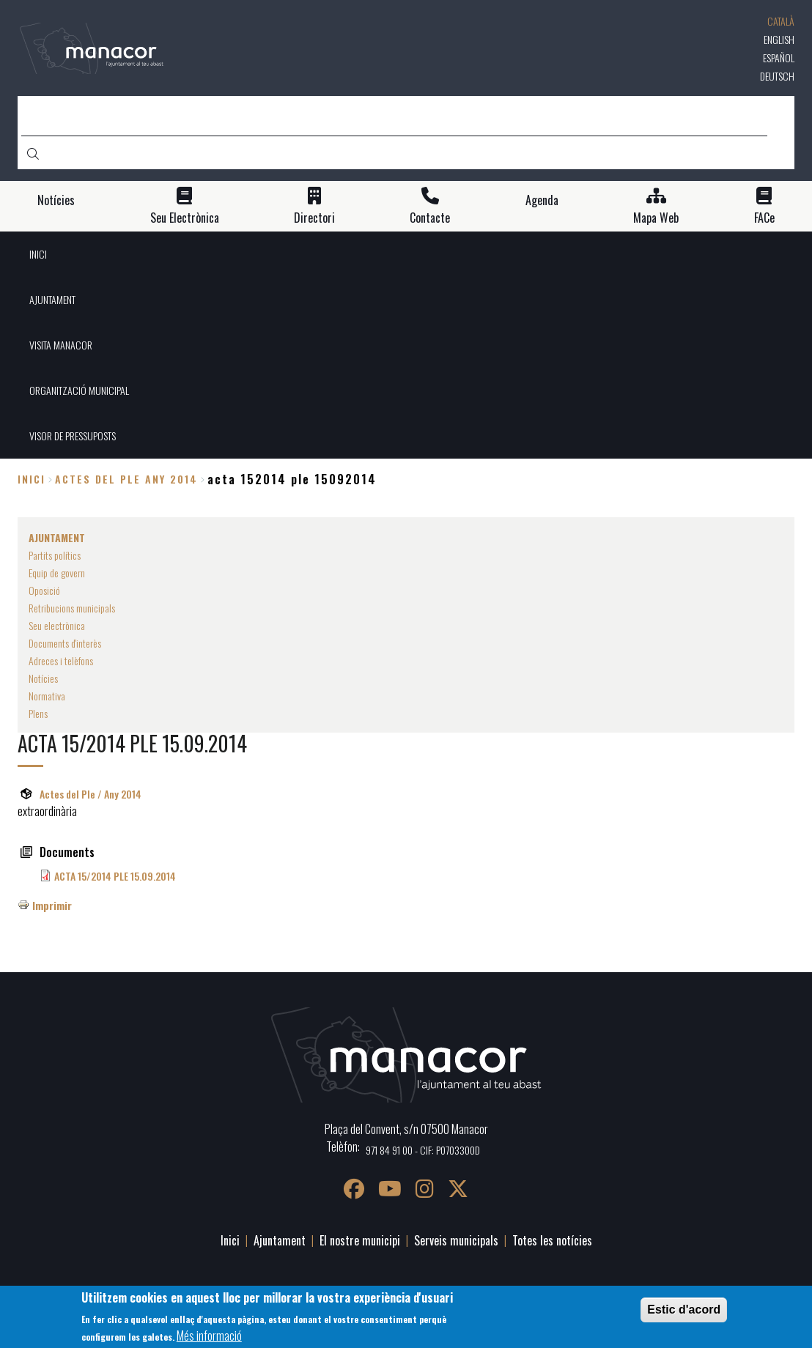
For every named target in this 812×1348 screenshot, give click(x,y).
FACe (764, 218)
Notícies (56, 200)
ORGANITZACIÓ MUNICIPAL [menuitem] (79, 390)
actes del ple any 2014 (126, 478)
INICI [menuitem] (38, 254)
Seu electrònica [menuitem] (57, 625)
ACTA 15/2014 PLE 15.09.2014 (115, 876)
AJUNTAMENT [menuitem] (52, 299)
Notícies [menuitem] (43, 678)
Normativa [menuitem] (47, 695)
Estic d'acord (683, 1309)
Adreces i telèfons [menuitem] (61, 660)
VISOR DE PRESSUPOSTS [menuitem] (72, 435)
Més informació (209, 1335)
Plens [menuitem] (38, 713)
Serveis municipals (456, 1240)
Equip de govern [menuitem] (57, 572)
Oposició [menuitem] (44, 590)
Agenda (541, 200)
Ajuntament (280, 1240)
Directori (314, 218)
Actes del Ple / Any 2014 (90, 793)
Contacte (430, 218)
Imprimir (52, 905)
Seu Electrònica (184, 218)
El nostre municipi (360, 1240)
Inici (31, 478)
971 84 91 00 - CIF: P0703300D (423, 1150)
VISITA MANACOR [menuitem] (60, 344)
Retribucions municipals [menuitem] (72, 607)
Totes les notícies (552, 1240)
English (779, 39)
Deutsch (777, 76)
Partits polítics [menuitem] (55, 555)
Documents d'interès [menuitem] (65, 643)
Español (778, 57)
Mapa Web (656, 218)
